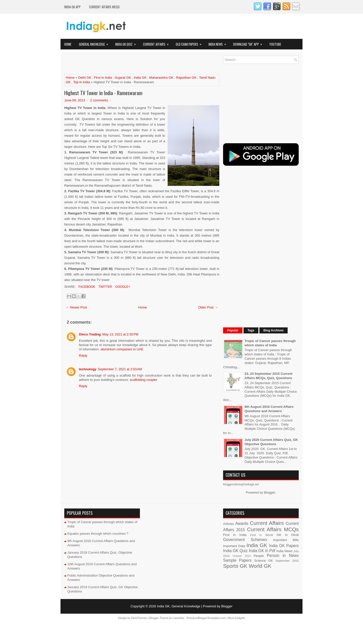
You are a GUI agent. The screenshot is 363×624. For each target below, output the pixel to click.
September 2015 (287, 560)
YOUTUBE (275, 44)
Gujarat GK (123, 77)
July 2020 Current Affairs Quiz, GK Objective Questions (271, 442)
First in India (103, 77)
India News (218, 43)
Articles (228, 524)
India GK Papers (284, 546)
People (259, 556)
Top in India (81, 82)
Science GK (263, 560)
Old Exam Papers (190, 43)
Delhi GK (84, 77)
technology (87, 369)
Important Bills (286, 540)
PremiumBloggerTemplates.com (206, 617)
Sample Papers (237, 560)
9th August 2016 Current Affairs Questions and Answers (269, 409)
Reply (83, 355)
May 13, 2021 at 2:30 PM (120, 334)
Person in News (283, 555)
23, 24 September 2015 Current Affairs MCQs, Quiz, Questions (268, 376)
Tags (251, 330)
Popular (232, 330)
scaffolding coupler (143, 380)
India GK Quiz (127, 43)
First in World (261, 534)
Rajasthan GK (186, 77)
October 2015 (242, 556)
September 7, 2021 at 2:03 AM (120, 369)
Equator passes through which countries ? (97, 533)
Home (67, 44)
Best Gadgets (236, 617)
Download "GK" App (249, 43)
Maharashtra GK (161, 77)
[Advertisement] (123, 63)
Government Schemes (245, 539)
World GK (260, 566)
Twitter (105, 287)
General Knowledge (95, 43)
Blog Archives (273, 330)
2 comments (99, 100)
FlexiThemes (139, 617)
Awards (241, 523)
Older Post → (208, 307)
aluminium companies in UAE (122, 349)
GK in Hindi (288, 535)
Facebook (86, 287)
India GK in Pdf (262, 551)
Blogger (269, 492)
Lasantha (178, 617)
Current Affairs (157, 43)
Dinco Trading (90, 334)
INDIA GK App (72, 6)
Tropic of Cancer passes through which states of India (270, 343)
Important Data (234, 546)
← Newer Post (76, 307)
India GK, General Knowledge (178, 606)
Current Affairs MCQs (104, 6)
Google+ (122, 287)
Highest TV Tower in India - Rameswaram (103, 93)
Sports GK (235, 566)
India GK (140, 77)
